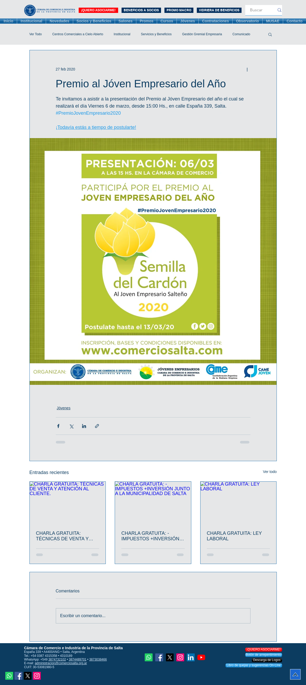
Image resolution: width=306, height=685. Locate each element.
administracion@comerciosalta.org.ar (61, 663)
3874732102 (57, 659)
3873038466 (98, 659)
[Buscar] (256, 10)
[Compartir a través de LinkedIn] (84, 426)
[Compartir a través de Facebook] (58, 426)
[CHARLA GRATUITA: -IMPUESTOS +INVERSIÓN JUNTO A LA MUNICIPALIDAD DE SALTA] (153, 503)
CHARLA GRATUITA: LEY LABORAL (234, 536)
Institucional (122, 34)
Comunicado (241, 34)
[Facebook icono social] (18, 676)
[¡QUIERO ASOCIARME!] (98, 10)
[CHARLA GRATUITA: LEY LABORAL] (238, 503)
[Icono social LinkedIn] (191, 657)
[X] (28, 676)
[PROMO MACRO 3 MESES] (178, 10)
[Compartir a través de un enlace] (96, 426)
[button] (270, 34)
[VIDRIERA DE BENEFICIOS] (219, 10)
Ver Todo (35, 34)
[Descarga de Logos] (267, 660)
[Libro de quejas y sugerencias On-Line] (253, 665)
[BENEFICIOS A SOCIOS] (141, 10)
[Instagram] (37, 676)
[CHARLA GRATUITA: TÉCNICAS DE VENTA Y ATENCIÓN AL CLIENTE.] (68, 503)
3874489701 (78, 659)
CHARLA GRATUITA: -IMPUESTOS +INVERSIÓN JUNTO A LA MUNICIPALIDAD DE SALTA (151, 536)
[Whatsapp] (9, 676)
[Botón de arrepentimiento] (263, 655)
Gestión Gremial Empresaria (202, 34)
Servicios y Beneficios (156, 34)
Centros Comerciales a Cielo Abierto (77, 34)
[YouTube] (201, 657)
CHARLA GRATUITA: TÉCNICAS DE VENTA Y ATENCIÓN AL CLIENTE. (62, 536)
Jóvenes (64, 408)
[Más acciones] (247, 69)
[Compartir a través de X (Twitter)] (71, 426)
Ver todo (270, 472)
